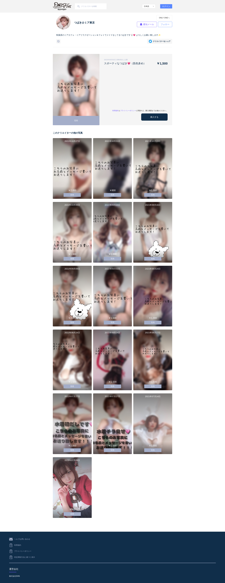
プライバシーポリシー (128, 110)
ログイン (166, 6)
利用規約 (115, 110)
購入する (154, 117)
